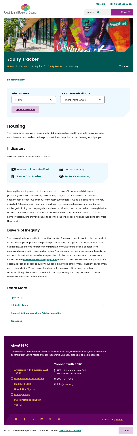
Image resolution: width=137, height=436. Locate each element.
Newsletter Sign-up (24, 389)
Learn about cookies (70, 430)
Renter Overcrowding (77, 176)
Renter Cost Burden (29, 176)
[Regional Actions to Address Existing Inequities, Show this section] (57, 313)
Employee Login (22, 383)
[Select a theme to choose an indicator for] (34, 99)
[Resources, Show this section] (57, 321)
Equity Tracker (55, 66)
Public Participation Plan (27, 399)
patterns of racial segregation (40, 259)
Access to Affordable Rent (33, 169)
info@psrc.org (65, 384)
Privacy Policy (22, 394)
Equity (38, 66)
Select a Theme (20, 93)
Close (126, 430)
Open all (14, 297)
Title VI (18, 405)
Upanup (118, 419)
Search (91, 12)
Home (10, 66)
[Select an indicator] (82, 99)
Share (125, 66)
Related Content (16, 79)
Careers (100, 3)
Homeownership (75, 169)
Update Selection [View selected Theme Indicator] (25, 109)
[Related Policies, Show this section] (57, 305)
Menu (124, 12)
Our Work (24, 66)
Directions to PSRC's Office (29, 378)
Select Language (122, 3)
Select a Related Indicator (75, 93)
